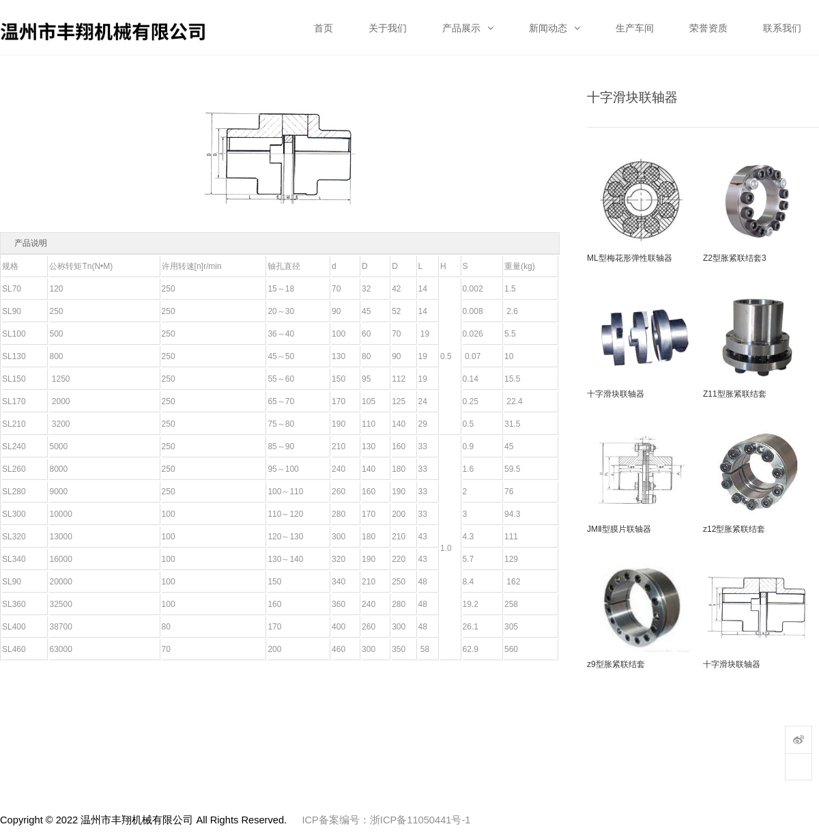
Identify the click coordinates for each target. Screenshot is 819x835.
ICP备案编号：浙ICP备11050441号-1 (386, 820)
